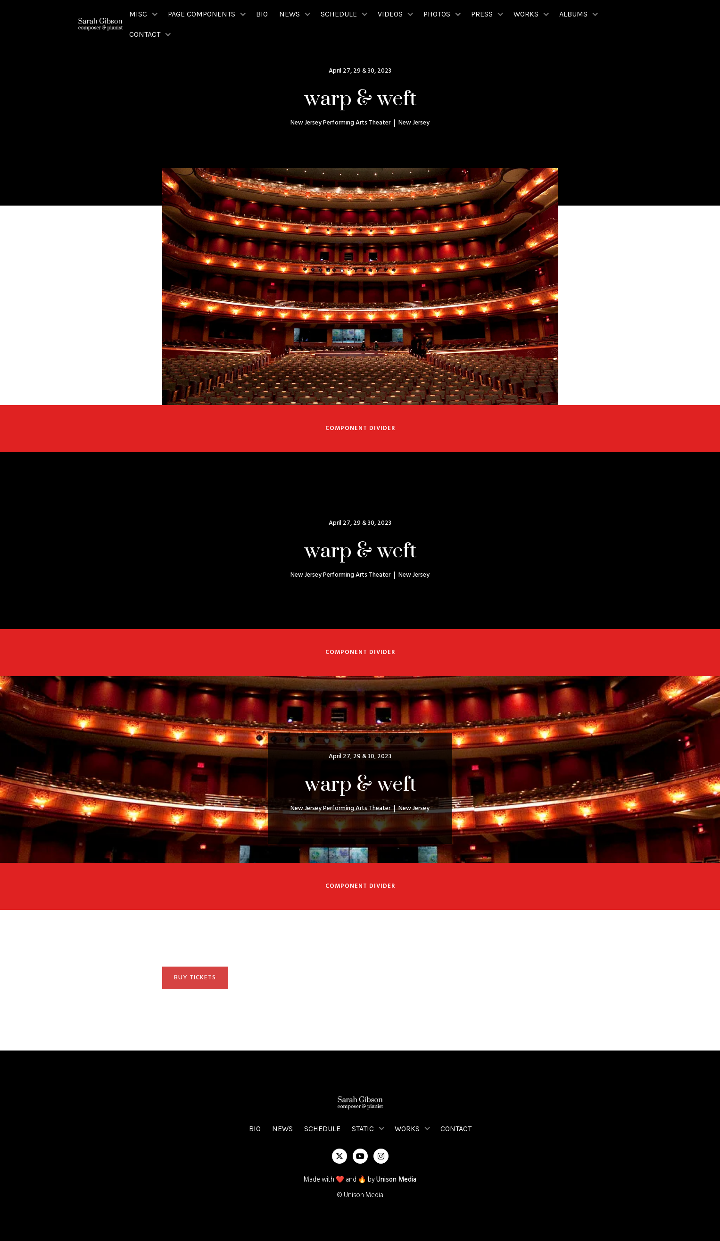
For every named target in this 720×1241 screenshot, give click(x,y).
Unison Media (396, 1180)
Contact (456, 1128)
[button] (143, 14)
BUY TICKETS (195, 977)
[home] (100, 24)
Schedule (322, 1128)
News (282, 1128)
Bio (262, 13)
